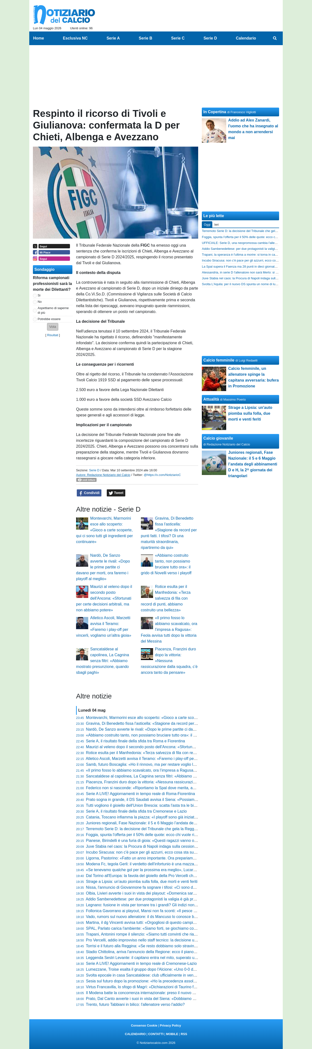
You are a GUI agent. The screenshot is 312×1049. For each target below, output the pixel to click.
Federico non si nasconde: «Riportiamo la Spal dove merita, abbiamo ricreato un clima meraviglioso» (173, 788)
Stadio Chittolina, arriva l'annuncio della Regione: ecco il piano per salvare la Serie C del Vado (167, 952)
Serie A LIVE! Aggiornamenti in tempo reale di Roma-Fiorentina (140, 794)
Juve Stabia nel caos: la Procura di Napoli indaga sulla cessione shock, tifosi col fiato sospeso (167, 846)
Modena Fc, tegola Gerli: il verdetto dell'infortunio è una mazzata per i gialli (150, 864)
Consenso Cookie (144, 1025)
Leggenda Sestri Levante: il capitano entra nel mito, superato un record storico (153, 958)
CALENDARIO (135, 1034)
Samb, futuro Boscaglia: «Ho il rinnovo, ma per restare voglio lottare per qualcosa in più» (162, 764)
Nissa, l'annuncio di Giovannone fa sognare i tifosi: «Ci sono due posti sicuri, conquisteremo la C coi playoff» (179, 887)
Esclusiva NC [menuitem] (75, 38)
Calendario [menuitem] (246, 38)
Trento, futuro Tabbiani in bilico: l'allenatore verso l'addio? (135, 1004)
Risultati (52, 335)
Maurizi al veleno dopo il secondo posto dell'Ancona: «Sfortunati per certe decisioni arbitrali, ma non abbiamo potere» (104, 598)
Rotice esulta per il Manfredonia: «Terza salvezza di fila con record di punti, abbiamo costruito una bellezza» (166, 598)
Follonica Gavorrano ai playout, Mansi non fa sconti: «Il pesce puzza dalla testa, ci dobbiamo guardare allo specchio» (187, 911)
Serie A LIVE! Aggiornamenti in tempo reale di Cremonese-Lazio (141, 963)
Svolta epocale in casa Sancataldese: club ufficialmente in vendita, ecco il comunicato (160, 975)
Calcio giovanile (218, 438)
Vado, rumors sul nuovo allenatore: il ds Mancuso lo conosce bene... (145, 917)
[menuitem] (275, 38)
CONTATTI (156, 1034)
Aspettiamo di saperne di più (53, 310)
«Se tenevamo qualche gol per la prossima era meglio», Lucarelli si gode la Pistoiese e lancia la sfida (173, 870)
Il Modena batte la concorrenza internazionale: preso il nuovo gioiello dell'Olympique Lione (164, 993)
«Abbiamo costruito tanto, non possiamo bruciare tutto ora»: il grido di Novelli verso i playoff (165, 735)
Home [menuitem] (38, 38)
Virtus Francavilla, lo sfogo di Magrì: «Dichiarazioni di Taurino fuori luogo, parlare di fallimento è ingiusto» (176, 987)
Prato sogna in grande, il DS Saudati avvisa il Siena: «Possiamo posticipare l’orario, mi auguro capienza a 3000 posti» (188, 799)
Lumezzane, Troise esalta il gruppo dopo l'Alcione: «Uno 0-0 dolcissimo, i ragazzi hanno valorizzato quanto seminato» (188, 969)
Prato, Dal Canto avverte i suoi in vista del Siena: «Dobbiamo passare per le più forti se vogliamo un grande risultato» (187, 999)
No (40, 301)
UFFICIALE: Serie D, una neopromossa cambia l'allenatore (242, 243)
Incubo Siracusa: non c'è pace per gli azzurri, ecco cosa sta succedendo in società (157, 852)
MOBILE (172, 1034)
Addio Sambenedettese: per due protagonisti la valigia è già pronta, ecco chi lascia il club (163, 899)
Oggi (207, 224)
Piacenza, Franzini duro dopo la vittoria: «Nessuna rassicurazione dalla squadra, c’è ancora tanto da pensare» (169, 661)
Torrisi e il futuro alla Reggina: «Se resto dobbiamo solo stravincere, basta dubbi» (156, 946)
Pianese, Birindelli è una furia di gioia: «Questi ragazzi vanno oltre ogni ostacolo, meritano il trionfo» (172, 840)
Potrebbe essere (49, 319)
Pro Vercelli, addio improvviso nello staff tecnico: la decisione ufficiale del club (153, 940)
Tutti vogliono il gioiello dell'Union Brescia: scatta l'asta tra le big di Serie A (150, 805)
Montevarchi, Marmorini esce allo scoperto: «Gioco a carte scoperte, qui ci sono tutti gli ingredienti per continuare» (104, 530)
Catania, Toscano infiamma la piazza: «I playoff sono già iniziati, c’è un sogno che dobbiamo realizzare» (175, 817)
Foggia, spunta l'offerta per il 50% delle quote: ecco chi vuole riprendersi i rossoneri (158, 835)
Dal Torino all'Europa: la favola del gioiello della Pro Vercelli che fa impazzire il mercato (161, 876)
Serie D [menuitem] (210, 38)
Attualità (211, 399)
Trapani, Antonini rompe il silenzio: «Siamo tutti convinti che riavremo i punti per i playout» (163, 934)
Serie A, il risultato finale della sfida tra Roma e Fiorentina (135, 741)
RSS (184, 1034)
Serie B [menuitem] (145, 38)
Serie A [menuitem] (113, 38)
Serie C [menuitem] (178, 38)
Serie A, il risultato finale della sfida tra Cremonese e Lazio (136, 811)
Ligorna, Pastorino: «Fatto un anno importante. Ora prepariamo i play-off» (149, 858)
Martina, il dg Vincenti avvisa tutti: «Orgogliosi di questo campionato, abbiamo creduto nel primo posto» (175, 922)
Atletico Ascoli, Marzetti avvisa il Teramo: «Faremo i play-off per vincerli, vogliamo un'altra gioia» (168, 758)
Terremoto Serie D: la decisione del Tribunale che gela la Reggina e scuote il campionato (162, 829)
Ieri (216, 224)
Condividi (89, 493)
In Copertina (214, 112)
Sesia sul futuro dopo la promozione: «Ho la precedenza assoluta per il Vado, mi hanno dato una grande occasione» (186, 981)
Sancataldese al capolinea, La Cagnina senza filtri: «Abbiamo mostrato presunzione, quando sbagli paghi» (102, 661)
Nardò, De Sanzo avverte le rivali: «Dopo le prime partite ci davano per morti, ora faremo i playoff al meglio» (103, 567)
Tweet (116, 493)
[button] (52, 327)
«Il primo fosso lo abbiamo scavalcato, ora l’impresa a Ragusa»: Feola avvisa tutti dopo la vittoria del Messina (169, 629)
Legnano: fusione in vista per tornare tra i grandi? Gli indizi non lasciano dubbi (153, 905)
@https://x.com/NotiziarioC (162, 475)
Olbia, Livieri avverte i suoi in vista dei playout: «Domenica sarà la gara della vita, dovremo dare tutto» (174, 893)
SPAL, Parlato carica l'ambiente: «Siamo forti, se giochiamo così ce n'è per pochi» (156, 928)
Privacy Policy (170, 1025)
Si (39, 295)
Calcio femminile (218, 360)
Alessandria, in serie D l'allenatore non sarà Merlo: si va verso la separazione (255, 272)
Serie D (94, 470)
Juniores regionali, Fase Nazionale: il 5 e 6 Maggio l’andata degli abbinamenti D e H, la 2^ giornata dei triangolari (183, 823)
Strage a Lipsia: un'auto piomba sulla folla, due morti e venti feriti (142, 881)
